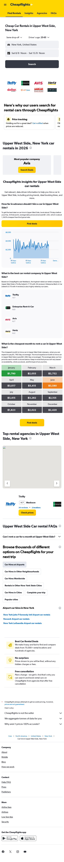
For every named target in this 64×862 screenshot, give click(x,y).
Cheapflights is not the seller (33, 713)
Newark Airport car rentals (16, 619)
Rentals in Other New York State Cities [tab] (23, 585)
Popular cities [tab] (11, 599)
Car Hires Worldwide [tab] (15, 578)
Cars (10, 736)
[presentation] (30, 147)
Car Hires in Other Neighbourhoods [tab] (22, 571)
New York (48, 736)
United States (36, 736)
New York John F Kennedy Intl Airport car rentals (26, 614)
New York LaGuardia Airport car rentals (22, 623)
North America (21, 736)
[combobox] (14, 37)
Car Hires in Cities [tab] (13, 592)
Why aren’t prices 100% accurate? (33, 724)
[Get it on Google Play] (10, 838)
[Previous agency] (7, 484)
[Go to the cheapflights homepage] (21, 4)
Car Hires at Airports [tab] (14, 564)
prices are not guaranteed (14, 704)
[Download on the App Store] (28, 838)
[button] (5, 4)
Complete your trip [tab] (36, 592)
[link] (27, 170)
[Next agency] (56, 484)
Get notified (37, 123)
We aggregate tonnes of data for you (33, 718)
